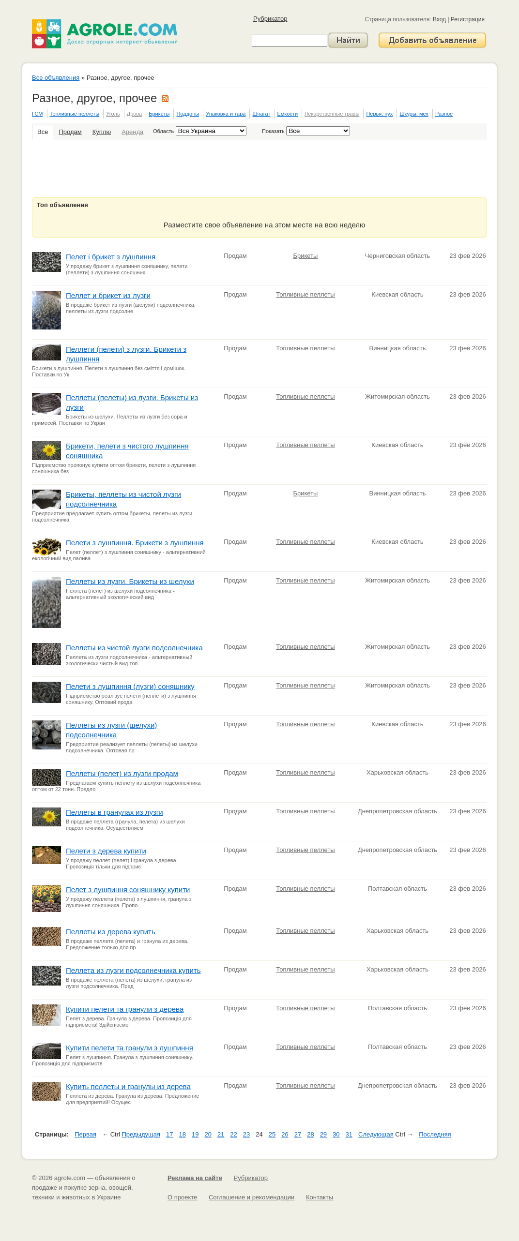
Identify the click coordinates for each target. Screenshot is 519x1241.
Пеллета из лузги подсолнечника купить (133, 970)
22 (233, 1134)
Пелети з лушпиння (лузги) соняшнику (130, 686)
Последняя (435, 1134)
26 (284, 1134)
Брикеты (159, 114)
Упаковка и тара (225, 114)
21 (220, 1134)
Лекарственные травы (332, 114)
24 (259, 1134)
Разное (444, 114)
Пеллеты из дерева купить (110, 931)
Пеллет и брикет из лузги (108, 295)
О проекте (182, 1197)
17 (169, 1134)
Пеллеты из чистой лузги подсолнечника (134, 647)
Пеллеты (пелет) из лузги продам (122, 773)
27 (297, 1134)
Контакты (319, 1197)
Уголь (113, 114)
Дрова (134, 114)
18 (182, 1134)
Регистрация (468, 19)
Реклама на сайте (195, 1177)
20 (207, 1134)
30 (336, 1134)
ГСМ (37, 114)
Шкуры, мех (413, 114)
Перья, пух (379, 114)
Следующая (376, 1134)
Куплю (101, 131)
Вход (439, 19)
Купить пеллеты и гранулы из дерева (128, 1086)
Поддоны (187, 114)
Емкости (287, 114)
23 (246, 1134)
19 (195, 1134)
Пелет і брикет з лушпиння (110, 257)
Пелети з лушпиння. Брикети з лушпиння (135, 542)
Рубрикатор (270, 18)
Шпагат (261, 114)
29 (323, 1134)
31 (349, 1134)
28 (310, 1134)
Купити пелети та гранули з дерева (124, 1009)
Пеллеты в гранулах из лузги (114, 812)
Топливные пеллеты (75, 114)
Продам (70, 131)
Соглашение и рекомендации (251, 1197)
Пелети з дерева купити (106, 851)
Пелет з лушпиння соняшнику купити (128, 889)
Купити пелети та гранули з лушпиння (129, 1048)
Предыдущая (141, 1134)
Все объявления (55, 77)
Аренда (132, 131)
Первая (85, 1134)
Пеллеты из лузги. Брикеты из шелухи (130, 581)
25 (272, 1134)
